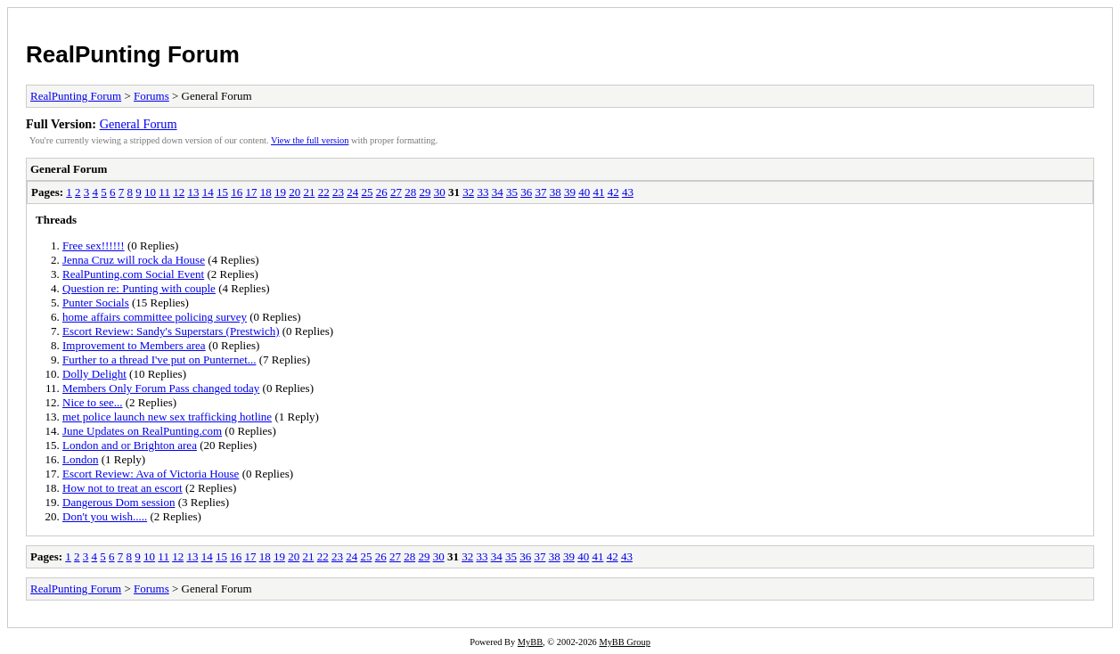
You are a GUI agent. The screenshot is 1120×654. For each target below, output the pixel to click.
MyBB (530, 642)
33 (482, 192)
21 (309, 192)
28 (410, 192)
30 (440, 192)
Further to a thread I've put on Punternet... (159, 359)
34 (497, 192)
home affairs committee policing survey (154, 316)
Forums (151, 95)
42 (613, 192)
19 (280, 192)
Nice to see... (92, 402)
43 (628, 192)
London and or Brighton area (129, 445)
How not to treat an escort (122, 488)
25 (366, 192)
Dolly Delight (94, 373)
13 (193, 192)
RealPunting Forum (133, 54)
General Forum (138, 124)
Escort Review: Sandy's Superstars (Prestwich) (171, 331)
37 (540, 192)
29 (424, 192)
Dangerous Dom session (118, 502)
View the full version (309, 140)
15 (222, 192)
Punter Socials (95, 302)
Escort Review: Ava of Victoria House (150, 473)
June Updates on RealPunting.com (142, 430)
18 (266, 192)
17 (251, 192)
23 (338, 192)
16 (236, 192)
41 (598, 192)
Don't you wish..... (104, 516)
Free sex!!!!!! (93, 245)
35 (512, 192)
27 (396, 192)
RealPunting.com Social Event (133, 274)
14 (208, 192)
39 (570, 192)
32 (468, 192)
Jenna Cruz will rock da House (133, 259)
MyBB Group (624, 642)
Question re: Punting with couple (139, 288)
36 (526, 192)
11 (164, 192)
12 (178, 192)
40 (584, 192)
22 (324, 192)
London (80, 459)
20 (294, 192)
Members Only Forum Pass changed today (160, 388)
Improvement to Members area (134, 345)
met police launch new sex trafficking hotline (167, 416)
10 (150, 192)
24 (352, 192)
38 (555, 192)
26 (382, 192)
